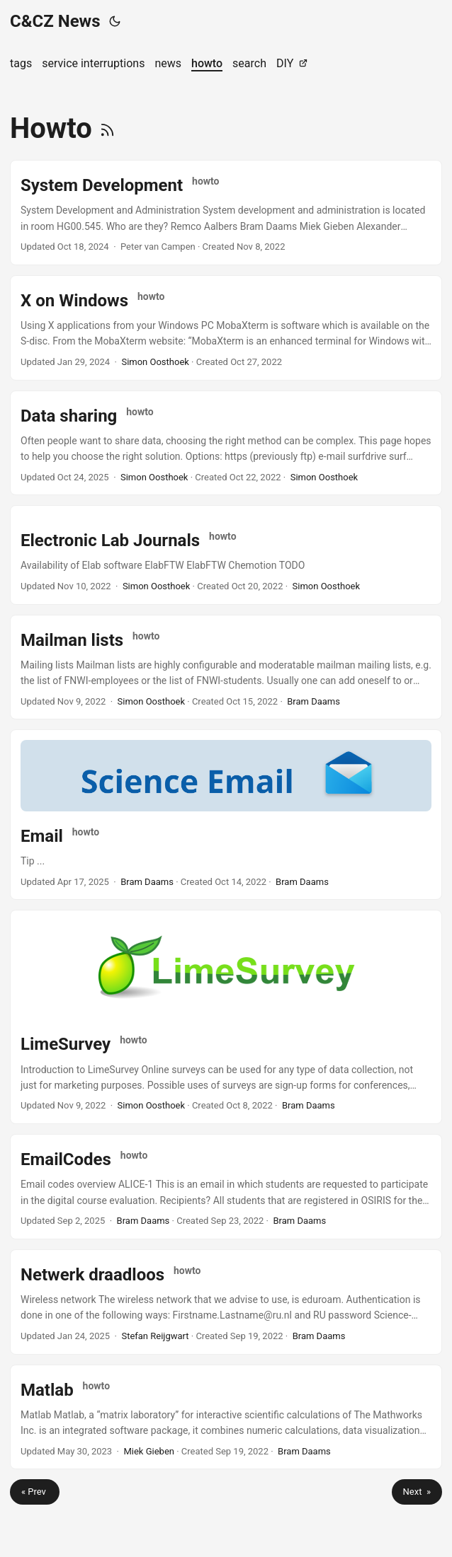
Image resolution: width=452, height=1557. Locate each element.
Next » (417, 1491)
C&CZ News (55, 21)
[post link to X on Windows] (226, 328)
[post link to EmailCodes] (226, 1187)
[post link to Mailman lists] (226, 667)
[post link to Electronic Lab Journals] (226, 554)
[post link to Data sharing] (226, 443)
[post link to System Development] (226, 213)
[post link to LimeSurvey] (226, 1016)
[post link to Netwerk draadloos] (226, 1302)
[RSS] (107, 128)
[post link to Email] (226, 814)
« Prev (34, 1491)
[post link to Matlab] (226, 1417)
